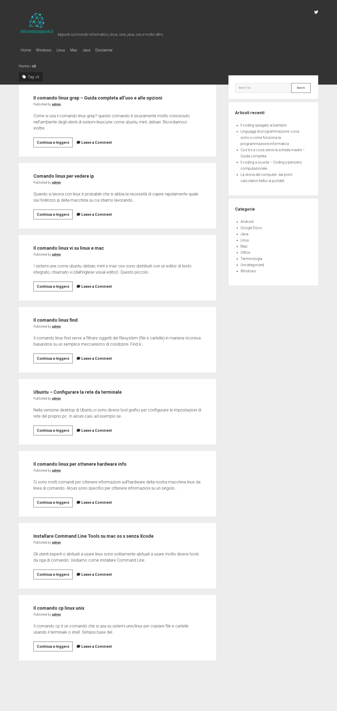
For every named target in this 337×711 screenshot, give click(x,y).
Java (97, 50)
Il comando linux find (67, 327)
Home (26, 50)
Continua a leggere (55, 151)
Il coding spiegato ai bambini (264, 124)
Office (245, 251)
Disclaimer (117, 50)
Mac (81, 50)
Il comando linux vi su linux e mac (87, 255)
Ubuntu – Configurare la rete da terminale (100, 399)
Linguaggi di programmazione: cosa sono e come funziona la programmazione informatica (270, 136)
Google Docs (251, 226)
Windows (46, 50)
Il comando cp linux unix (72, 625)
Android (247, 220)
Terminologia (251, 257)
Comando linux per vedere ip (79, 183)
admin (56, 112)
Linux (66, 50)
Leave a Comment (96, 151)
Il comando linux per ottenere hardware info (104, 471)
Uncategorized (252, 263)
